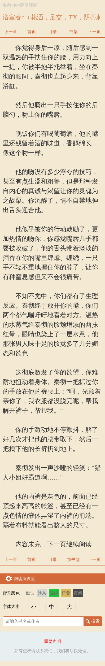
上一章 (10, 31)
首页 (31, 31)
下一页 (94, 31)
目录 (52, 31)
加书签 (73, 559)
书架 (73, 31)
